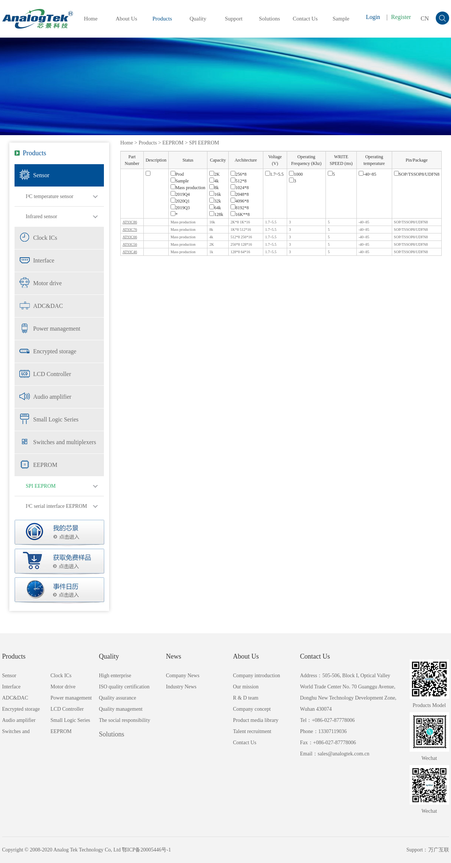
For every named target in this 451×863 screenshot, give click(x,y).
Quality (198, 19)
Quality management (121, 709)
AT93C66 (130, 237)
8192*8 (240, 207)
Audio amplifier (52, 397)
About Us (126, 19)
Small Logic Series (56, 419)
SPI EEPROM (41, 486)
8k (214, 187)
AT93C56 (130, 244)
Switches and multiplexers (64, 442)
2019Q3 (180, 207)
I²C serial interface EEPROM (56, 506)
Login (373, 17)
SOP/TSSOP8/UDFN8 (416, 174)
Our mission (246, 687)
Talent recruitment (252, 731)
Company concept (252, 709)
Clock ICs (45, 238)
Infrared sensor (41, 216)
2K (214, 174)
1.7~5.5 (274, 174)
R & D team (245, 698)
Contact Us (305, 19)
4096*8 (240, 201)
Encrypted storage (54, 351)
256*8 (239, 174)
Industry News (181, 687)
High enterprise (115, 675)
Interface (43, 260)
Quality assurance (117, 698)
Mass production (188, 187)
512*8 (239, 181)
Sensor (41, 175)
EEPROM (45, 465)
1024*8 (240, 187)
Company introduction (256, 675)
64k (215, 207)
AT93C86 (130, 222)
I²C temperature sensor (49, 196)
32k (215, 201)
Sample (341, 19)
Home (91, 19)
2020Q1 (180, 201)
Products (162, 19)
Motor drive (47, 283)
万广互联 (438, 850)
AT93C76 (130, 229)
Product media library (256, 720)
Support (234, 19)
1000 (296, 174)
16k (215, 194)
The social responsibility (124, 720)
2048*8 (240, 194)
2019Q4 (180, 194)
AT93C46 (130, 252)
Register (401, 17)
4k (214, 181)
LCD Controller (52, 374)
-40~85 (368, 174)
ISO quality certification (124, 687)
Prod (177, 174)
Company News (183, 675)
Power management (56, 328)
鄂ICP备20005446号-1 (146, 850)
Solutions (269, 19)
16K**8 (240, 214)
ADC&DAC (48, 306)
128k (216, 214)
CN (424, 18)
